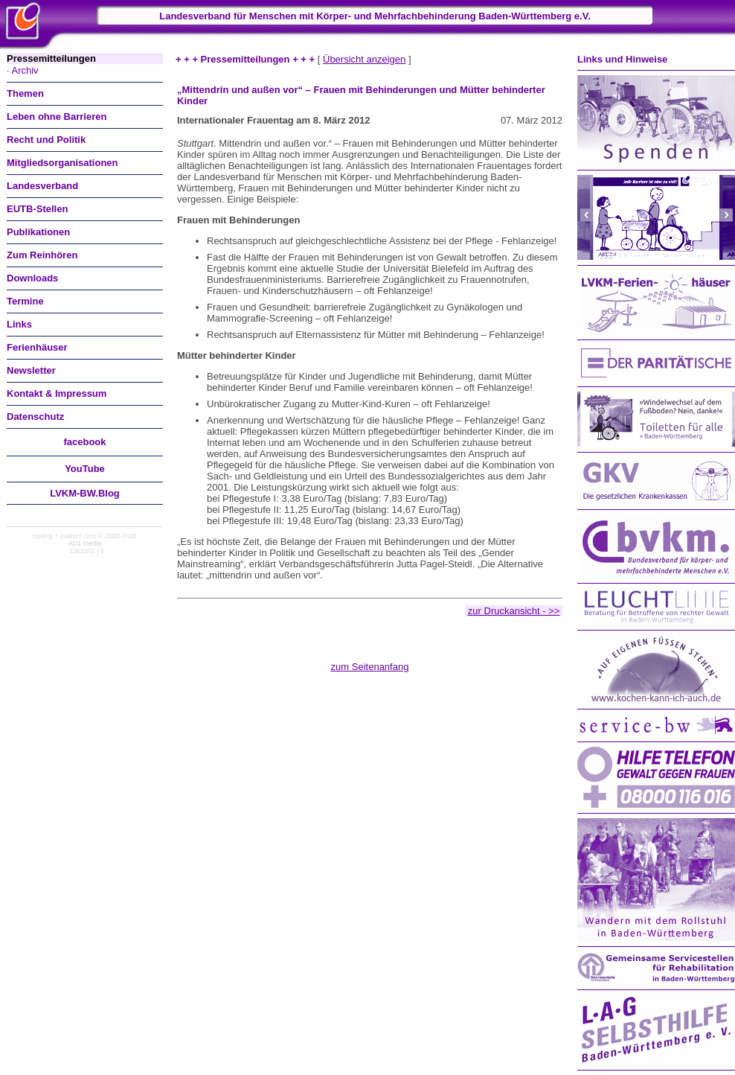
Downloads (32, 278)
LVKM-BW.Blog (85, 493)
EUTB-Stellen (37, 208)
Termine (25, 301)
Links (19, 324)
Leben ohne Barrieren (56, 116)
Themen (25, 93)
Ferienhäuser (37, 347)
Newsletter (31, 370)
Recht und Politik (46, 139)
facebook (84, 441)
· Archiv (23, 70)
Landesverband (42, 185)
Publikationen (38, 231)
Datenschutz (35, 416)
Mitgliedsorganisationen (62, 162)
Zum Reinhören (42, 255)
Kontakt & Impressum (56, 393)
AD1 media (85, 543)
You (85, 468)
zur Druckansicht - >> (514, 610)
